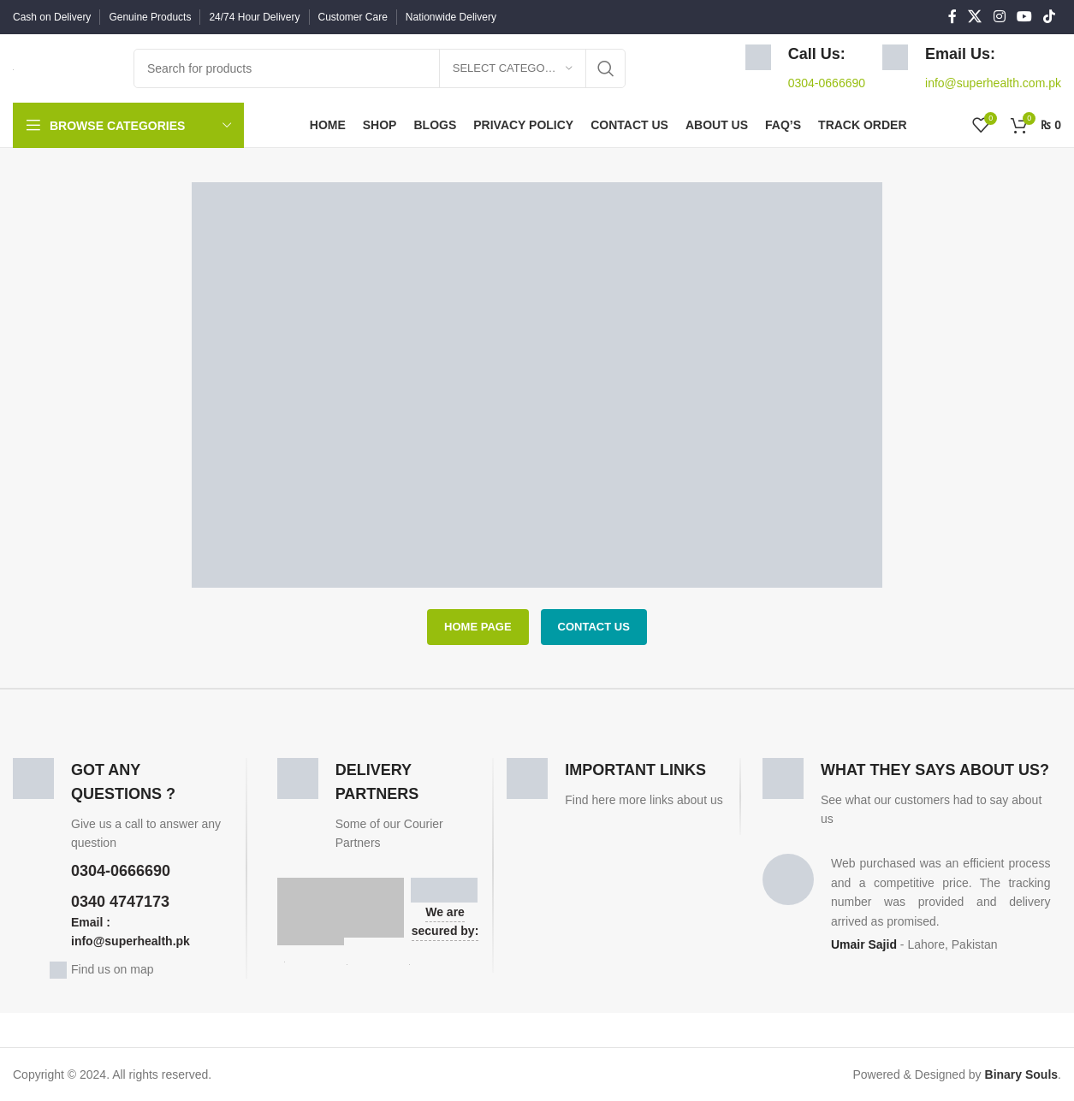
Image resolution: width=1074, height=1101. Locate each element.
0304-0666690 (826, 83)
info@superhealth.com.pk (993, 83)
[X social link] (975, 16)
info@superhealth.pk (130, 941)
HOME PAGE (478, 626)
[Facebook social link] (952, 16)
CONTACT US (594, 626)
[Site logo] (13, 68)
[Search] (380, 68)
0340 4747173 (120, 901)
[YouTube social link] (1024, 16)
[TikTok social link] (1049, 16)
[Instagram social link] (999, 16)
